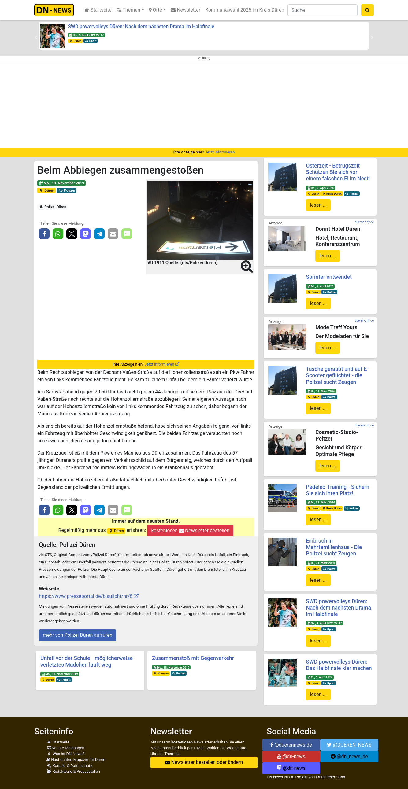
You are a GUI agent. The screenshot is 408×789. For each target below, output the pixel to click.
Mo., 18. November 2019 (61, 183)
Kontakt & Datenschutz (69, 765)
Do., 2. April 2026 (320, 188)
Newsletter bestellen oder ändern (204, 762)
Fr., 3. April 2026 (319, 677)
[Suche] (322, 10)
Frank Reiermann (330, 777)
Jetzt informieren (220, 152)
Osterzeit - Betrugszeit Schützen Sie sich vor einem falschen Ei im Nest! (338, 172)
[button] (35, 37)
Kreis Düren (332, 193)
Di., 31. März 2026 (321, 391)
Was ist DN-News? (65, 753)
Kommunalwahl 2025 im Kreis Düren (244, 10)
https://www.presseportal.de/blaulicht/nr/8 (85, 596)
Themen (128, 10)
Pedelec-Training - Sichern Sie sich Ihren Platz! (337, 490)
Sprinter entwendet (328, 277)
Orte (155, 10)
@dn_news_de (349, 756)
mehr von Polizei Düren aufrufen (77, 635)
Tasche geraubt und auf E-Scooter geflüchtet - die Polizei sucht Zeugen (337, 375)
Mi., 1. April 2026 (320, 286)
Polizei (66, 190)
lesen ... (318, 205)
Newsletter (185, 10)
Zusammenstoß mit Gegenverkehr (193, 658)
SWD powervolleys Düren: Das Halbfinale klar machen (339, 665)
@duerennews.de (291, 745)
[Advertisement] (204, 105)
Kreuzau (161, 673)
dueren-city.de (364, 222)
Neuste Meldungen (65, 748)
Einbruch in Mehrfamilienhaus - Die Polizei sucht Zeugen (334, 547)
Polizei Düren (52, 207)
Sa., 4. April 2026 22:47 (86, 35)
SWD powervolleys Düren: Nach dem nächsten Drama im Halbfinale (141, 26)
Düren (75, 40)
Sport (90, 40)
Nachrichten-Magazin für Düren (75, 759)
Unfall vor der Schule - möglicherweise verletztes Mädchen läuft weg (86, 661)
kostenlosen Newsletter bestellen (190, 530)
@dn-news (291, 756)
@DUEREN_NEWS (349, 745)
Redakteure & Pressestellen (73, 771)
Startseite (98, 10)
